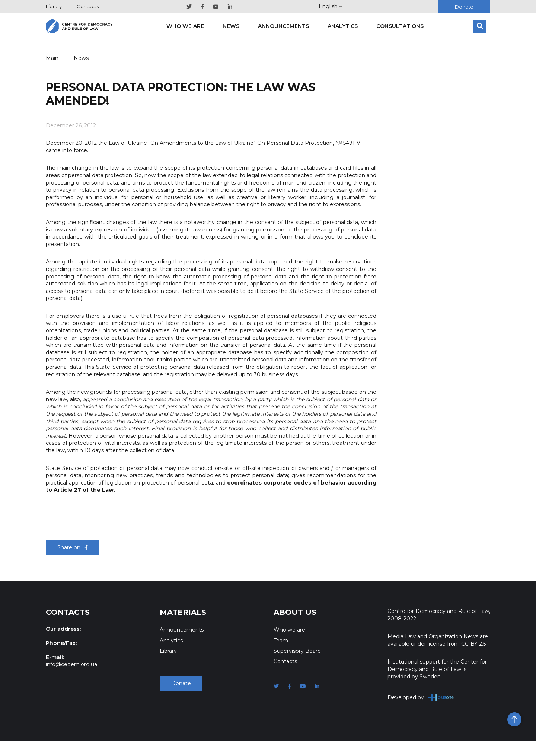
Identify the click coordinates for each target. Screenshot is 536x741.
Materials (183, 612)
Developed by (420, 697)
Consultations (400, 26)
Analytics (343, 26)
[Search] (479, 26)
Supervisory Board (297, 651)
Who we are (185, 26)
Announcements (283, 26)
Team (281, 640)
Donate (464, 7)
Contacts (88, 6)
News (231, 26)
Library (54, 6)
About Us (295, 612)
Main (52, 58)
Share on (72, 547)
